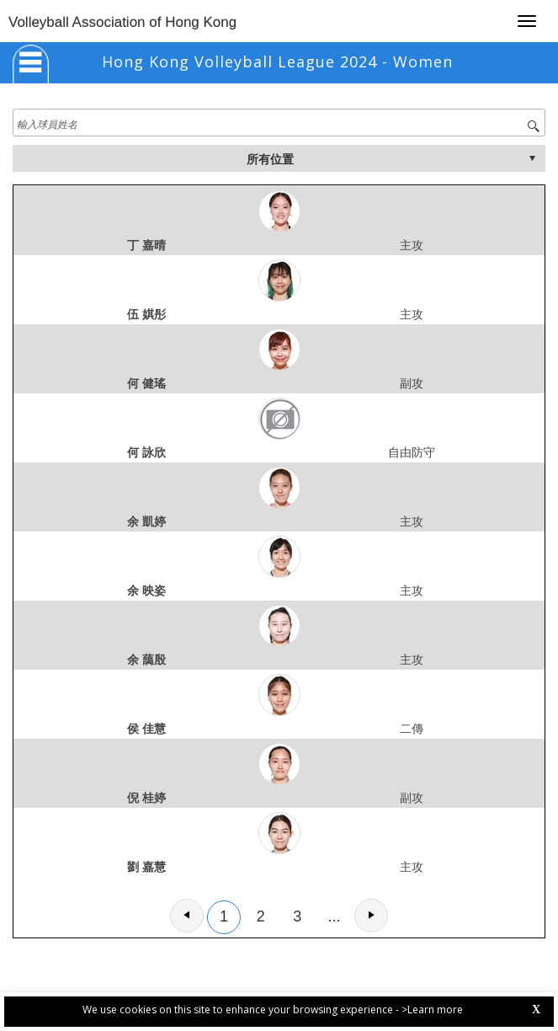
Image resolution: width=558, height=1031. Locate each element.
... (334, 916)
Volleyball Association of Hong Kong (122, 22)
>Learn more (432, 1009)
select (531, 158)
